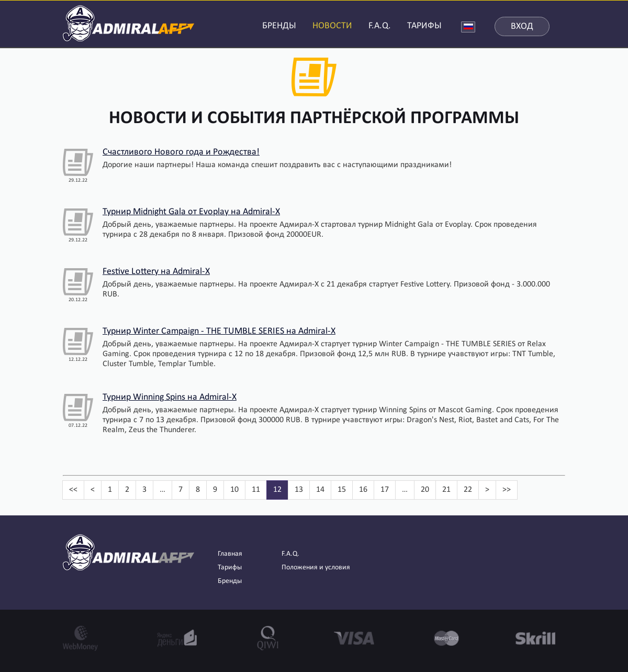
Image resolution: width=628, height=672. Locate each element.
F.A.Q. (379, 26)
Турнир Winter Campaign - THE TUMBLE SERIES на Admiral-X (219, 331)
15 (342, 490)
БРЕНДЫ (279, 26)
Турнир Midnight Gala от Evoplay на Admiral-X (191, 212)
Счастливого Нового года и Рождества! (181, 152)
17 (384, 490)
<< (73, 490)
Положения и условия (316, 567)
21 (446, 490)
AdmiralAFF (129, 22)
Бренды (230, 581)
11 (256, 490)
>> (506, 490)
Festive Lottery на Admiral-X (156, 272)
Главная (230, 554)
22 (468, 490)
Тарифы (230, 567)
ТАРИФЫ (424, 26)
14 (320, 490)
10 (234, 490)
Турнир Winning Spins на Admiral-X (170, 397)
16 (363, 490)
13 (299, 490)
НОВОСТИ (332, 26)
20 (425, 490)
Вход (522, 26)
